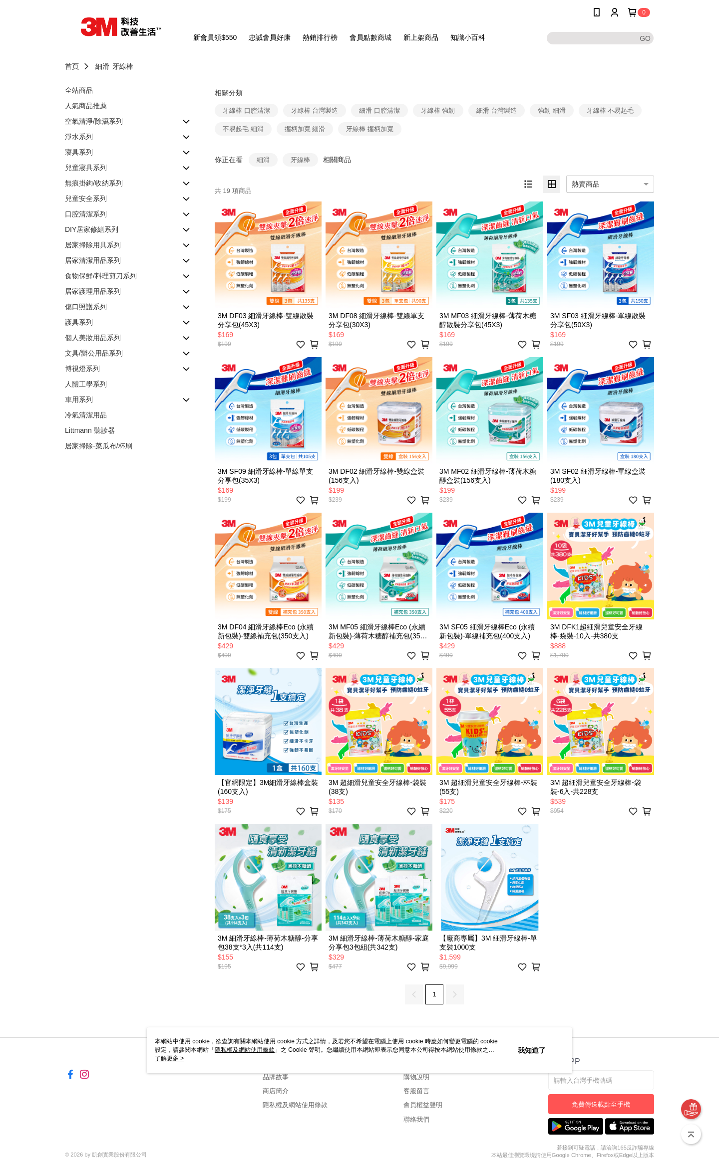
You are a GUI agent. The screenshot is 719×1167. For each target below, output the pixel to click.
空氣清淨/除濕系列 (94, 121)
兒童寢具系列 (86, 168)
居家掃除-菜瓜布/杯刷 (98, 446)
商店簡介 (276, 1091)
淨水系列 (79, 137)
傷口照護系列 (86, 307)
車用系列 (79, 399)
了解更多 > (169, 1058)
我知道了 (532, 1050)
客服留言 (416, 1091)
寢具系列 (79, 152)
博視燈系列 (82, 369)
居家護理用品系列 (93, 291)
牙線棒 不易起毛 (610, 110)
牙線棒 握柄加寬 (369, 129)
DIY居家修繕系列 (91, 229)
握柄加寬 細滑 (305, 129)
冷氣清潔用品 (86, 415)
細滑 (102, 66)
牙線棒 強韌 (438, 110)
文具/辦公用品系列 (94, 353)
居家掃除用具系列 (93, 245)
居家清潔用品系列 (93, 260)
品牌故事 (276, 1077)
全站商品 (79, 90)
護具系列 (79, 322)
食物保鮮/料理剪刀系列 (101, 276)
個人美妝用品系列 (93, 338)
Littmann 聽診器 (90, 430)
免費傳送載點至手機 (601, 1104)
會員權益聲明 (422, 1105)
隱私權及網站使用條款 (295, 1105)
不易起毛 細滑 (243, 129)
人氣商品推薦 (86, 106)
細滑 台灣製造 (496, 110)
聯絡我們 (416, 1119)
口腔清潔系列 (86, 214)
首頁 (72, 66)
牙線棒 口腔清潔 (246, 110)
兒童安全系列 (86, 198)
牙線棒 (122, 66)
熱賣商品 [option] (586, 184)
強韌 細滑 (552, 110)
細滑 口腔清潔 (379, 110)
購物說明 (416, 1077)
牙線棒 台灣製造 (315, 110)
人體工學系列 (86, 384)
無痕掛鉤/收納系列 (94, 183)
